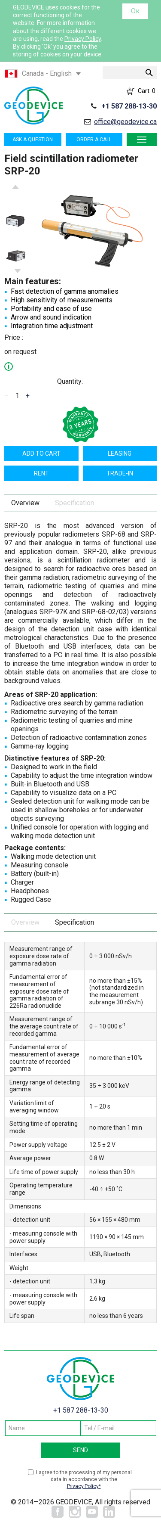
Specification (74, 503)
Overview (25, 503)
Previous (15, 187)
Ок (135, 11)
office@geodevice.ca (125, 122)
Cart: (146, 90)
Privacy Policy (82, 38)
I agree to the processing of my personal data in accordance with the (84, 1479)
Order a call (94, 140)
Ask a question (32, 140)
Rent (41, 473)
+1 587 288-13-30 (129, 106)
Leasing (119, 453)
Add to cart (41, 453)
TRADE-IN (119, 473)
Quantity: (70, 381)
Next (17, 271)
